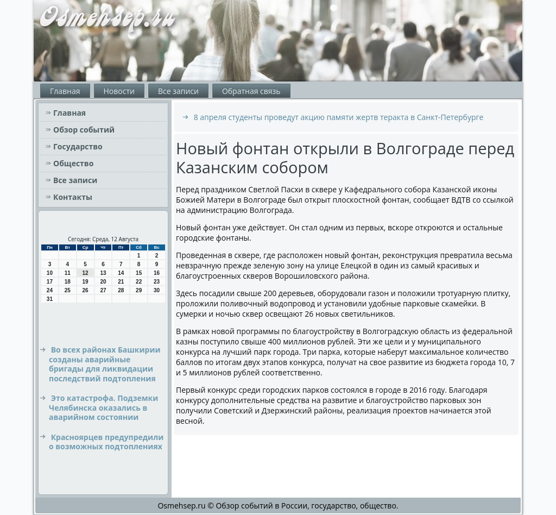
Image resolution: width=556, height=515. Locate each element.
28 (121, 290)
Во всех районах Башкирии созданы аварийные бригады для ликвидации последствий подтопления (105, 364)
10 (50, 273)
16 (157, 273)
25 (68, 290)
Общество (73, 163)
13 (103, 273)
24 (50, 290)
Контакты (72, 197)
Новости (119, 91)
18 (68, 282)
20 (103, 282)
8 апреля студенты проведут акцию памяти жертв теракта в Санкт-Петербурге (339, 117)
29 (139, 290)
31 (50, 299)
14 (121, 273)
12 (86, 273)
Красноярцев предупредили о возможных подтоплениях (106, 442)
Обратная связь (251, 91)
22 (139, 282)
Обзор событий (84, 129)
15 (139, 273)
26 (86, 290)
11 (68, 273)
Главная (65, 91)
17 (50, 282)
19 (86, 282)
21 (121, 282)
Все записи (178, 91)
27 (103, 290)
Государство (78, 146)
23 (157, 282)
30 (157, 290)
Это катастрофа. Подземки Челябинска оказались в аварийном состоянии (103, 407)
